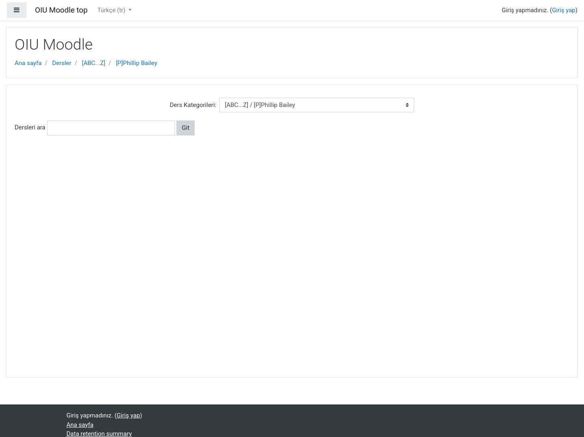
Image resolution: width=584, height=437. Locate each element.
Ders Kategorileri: (193, 105)
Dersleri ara (30, 127)
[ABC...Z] (94, 63)
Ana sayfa (28, 63)
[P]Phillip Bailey (136, 63)
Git (185, 127)
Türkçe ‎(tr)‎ (112, 10)
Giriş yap (563, 10)
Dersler (61, 63)
